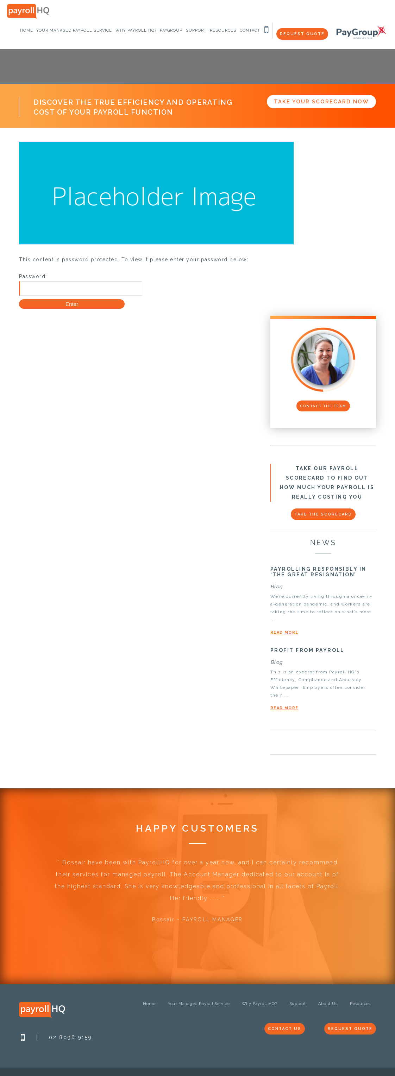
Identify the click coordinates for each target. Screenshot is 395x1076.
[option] (197, 895)
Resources (360, 1003)
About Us (327, 1003)
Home (149, 1003)
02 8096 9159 (70, 1037)
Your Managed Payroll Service (199, 1003)
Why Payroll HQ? (259, 1003)
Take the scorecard (323, 514)
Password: (80, 285)
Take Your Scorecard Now (321, 101)
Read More (284, 632)
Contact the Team (323, 406)
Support (298, 1003)
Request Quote (302, 34)
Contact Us (284, 1028)
